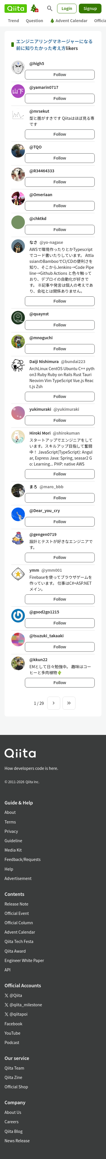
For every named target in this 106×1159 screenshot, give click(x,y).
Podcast (12, 1042)
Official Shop (16, 1086)
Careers (11, 1121)
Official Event (17, 913)
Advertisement (18, 878)
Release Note (16, 904)
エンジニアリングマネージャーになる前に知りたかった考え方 (54, 44)
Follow (59, 74)
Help (9, 869)
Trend (13, 20)
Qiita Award (15, 951)
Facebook (13, 1023)
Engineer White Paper (24, 960)
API (7, 970)
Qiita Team (14, 1068)
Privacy (11, 831)
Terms (10, 822)
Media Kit (13, 850)
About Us (13, 1112)
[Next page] (53, 703)
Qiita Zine (13, 1077)
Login (67, 8)
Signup (90, 8)
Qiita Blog (14, 1131)
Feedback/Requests (23, 859)
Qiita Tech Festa (19, 941)
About (10, 812)
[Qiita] (16, 8)
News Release (17, 1140)
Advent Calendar (69, 20)
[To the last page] (68, 703)
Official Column (19, 922)
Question (34, 20)
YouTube (12, 1033)
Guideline (13, 840)
